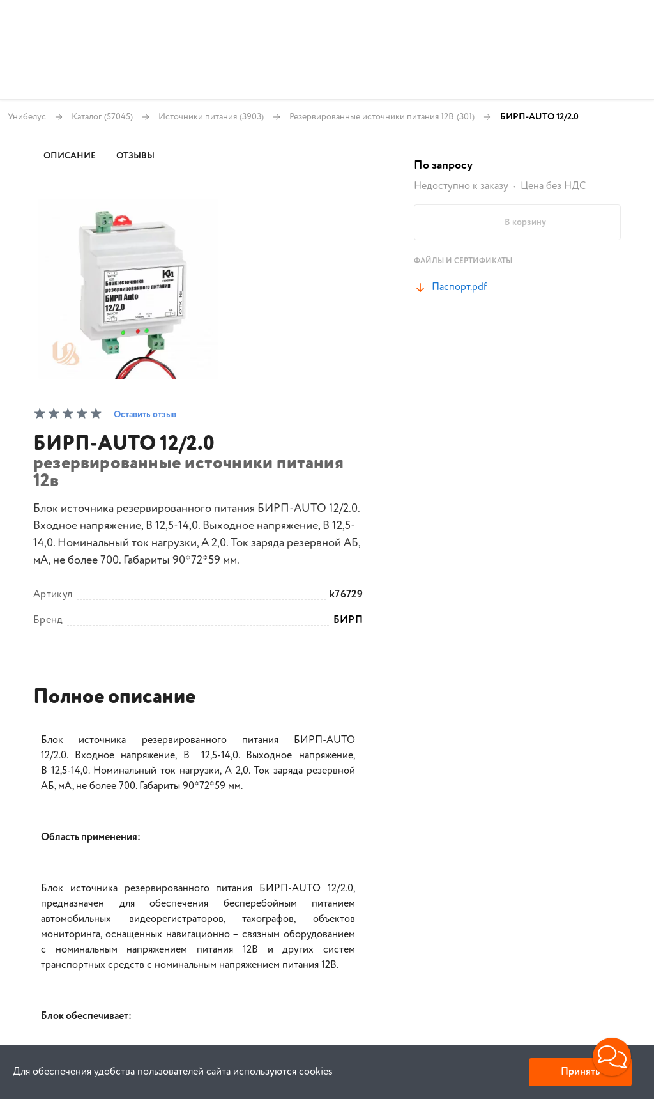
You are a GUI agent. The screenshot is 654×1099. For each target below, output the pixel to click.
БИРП (348, 620)
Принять (580, 1071)
